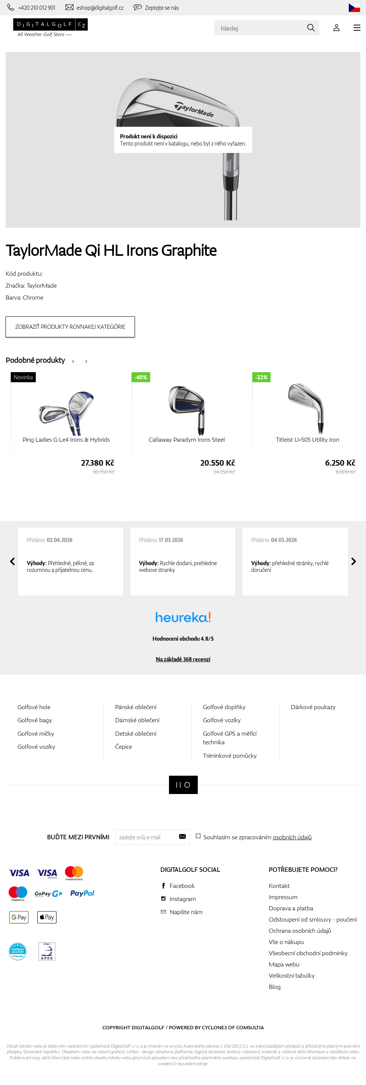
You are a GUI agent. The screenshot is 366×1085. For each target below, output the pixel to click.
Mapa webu (284, 964)
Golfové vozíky (36, 746)
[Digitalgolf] (183, 785)
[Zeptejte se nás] (155, 7)
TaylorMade (42, 285)
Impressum (283, 897)
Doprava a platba (291, 908)
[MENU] (357, 27)
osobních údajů (292, 837)
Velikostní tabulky (292, 975)
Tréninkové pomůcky (230, 755)
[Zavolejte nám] (30, 7)
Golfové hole (34, 707)
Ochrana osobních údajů (300, 930)
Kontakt (279, 886)
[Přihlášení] (336, 28)
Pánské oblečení (135, 707)
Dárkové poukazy (313, 707)
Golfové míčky (36, 733)
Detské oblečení (135, 733)
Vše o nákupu (286, 942)
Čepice (123, 746)
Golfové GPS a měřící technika (229, 737)
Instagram (183, 899)
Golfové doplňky (224, 707)
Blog (275, 987)
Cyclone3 (214, 1027)
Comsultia (250, 1027)
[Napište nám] (94, 7)
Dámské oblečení (137, 720)
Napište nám (186, 912)
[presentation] (73, 360)
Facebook (182, 886)
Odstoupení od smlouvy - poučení (313, 919)
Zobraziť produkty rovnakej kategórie (70, 326)
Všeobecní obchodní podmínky (308, 953)
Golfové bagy (35, 720)
